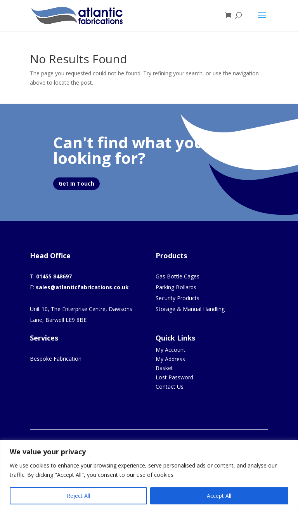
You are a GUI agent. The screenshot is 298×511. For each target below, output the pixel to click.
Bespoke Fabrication (55, 358)
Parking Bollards (176, 287)
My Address (170, 359)
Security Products (177, 298)
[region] (149, 475)
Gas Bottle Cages (177, 276)
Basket (164, 368)
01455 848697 (54, 276)
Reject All (78, 495)
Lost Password (174, 377)
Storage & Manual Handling (190, 309)
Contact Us (170, 386)
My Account (170, 349)
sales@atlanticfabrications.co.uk (82, 287)
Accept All (219, 495)
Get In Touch (76, 183)
